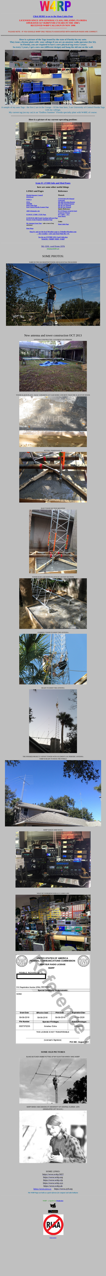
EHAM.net (29, 197)
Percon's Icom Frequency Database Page (39, 220)
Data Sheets (62, 216)
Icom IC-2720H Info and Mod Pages (53, 183)
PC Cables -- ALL (64, 214)
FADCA (29, 199)
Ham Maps (30, 228)
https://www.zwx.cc (42, 1189)
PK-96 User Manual (64, 205)
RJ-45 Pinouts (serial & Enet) (67, 211)
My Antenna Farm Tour (34, 223)
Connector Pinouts (64, 213)
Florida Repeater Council (34, 195)
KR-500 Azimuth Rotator (66, 204)
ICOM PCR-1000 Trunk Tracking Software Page (42, 218)
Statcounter (53, 1237)
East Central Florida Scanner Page (37, 207)
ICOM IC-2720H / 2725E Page (36, 214)
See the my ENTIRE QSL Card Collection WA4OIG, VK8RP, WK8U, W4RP (53, 238)
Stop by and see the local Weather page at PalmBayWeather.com (53, 232)
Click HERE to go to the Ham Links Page (53, 16)
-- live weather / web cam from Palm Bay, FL (52, 234)
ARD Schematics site (33, 211)
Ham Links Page (31, 205)
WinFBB (29, 204)
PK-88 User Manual (64, 207)
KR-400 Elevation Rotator (66, 202)
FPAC (28, 202)
